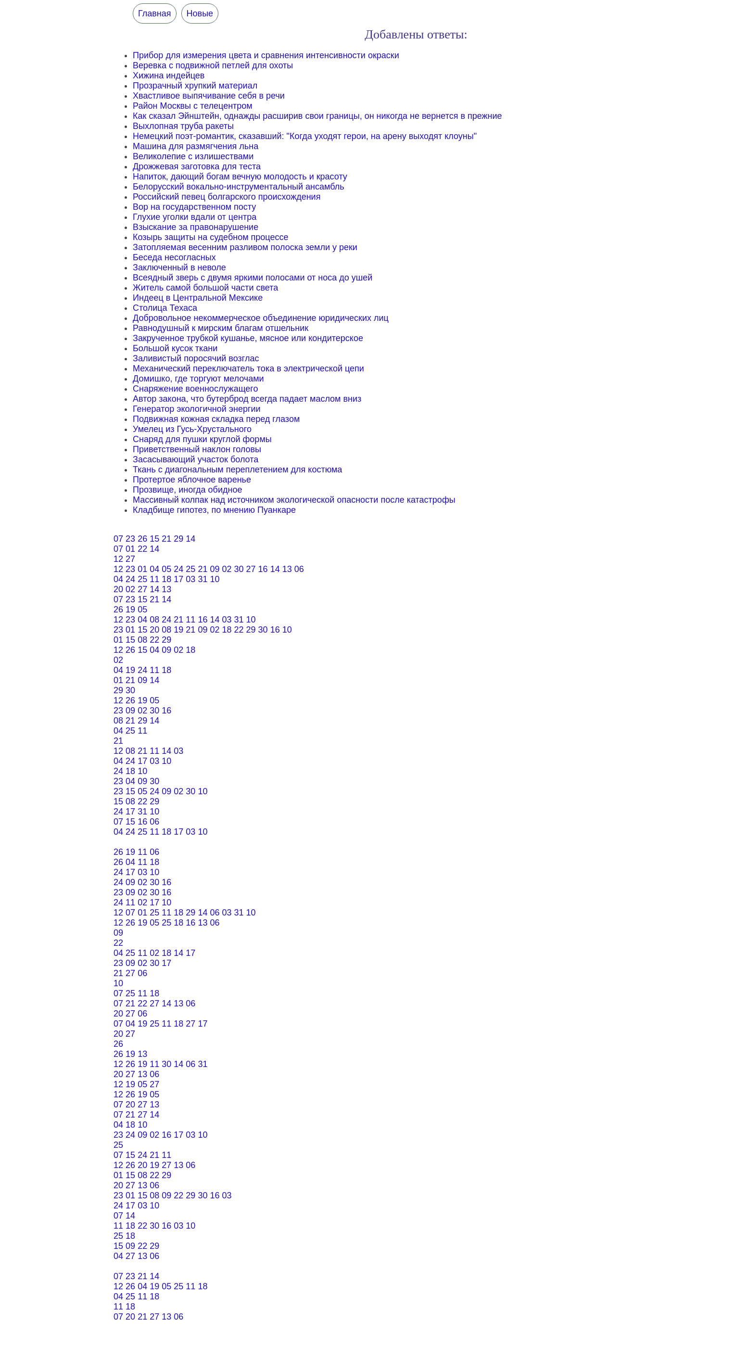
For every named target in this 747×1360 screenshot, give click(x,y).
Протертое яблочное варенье (192, 479)
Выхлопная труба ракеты (183, 126)
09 (214, 569)
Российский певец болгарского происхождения (226, 197)
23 (130, 539)
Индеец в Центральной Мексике (198, 298)
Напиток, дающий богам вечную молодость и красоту (240, 176)
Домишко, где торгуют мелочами (198, 378)
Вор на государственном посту (194, 207)
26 (142, 539)
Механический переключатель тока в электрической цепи (248, 368)
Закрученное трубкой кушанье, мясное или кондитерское (248, 338)
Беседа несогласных (174, 257)
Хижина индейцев (168, 75)
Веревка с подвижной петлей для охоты (213, 65)
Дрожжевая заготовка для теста (197, 166)
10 (214, 579)
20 (118, 589)
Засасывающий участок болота (195, 459)
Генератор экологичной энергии (197, 409)
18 (166, 579)
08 (154, 619)
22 (142, 549)
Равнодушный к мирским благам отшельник (220, 328)
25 (190, 569)
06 (299, 569)
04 (154, 569)
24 (178, 569)
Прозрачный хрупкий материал (195, 85)
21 (166, 539)
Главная (154, 13)
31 (202, 579)
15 (154, 539)
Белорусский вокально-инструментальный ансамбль (238, 186)
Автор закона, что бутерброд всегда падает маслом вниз (247, 399)
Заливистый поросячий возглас (196, 358)
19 (130, 609)
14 (190, 539)
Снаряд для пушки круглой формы (202, 439)
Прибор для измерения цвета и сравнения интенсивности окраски (266, 55)
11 (154, 579)
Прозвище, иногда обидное (187, 490)
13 (287, 569)
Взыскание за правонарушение (195, 227)
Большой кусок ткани (175, 348)
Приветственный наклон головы (197, 449)
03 (190, 579)
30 (239, 569)
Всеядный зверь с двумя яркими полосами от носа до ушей (252, 277)
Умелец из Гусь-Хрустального (192, 429)
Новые (200, 13)
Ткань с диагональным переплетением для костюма (237, 469)
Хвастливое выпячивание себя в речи (209, 96)
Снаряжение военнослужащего (195, 389)
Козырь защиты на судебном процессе (210, 237)
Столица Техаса (165, 308)
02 (226, 569)
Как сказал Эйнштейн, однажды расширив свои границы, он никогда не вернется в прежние (317, 116)
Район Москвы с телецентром (193, 106)
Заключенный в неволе (179, 267)
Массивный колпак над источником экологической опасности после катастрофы (294, 500)
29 (178, 539)
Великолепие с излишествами (193, 156)
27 (130, 559)
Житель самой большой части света (205, 287)
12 (118, 559)
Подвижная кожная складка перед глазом (216, 419)
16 (263, 569)
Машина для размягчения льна (195, 146)
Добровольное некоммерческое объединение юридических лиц (261, 318)
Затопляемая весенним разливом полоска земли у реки (245, 247)
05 (166, 569)
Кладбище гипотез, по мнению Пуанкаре (214, 510)
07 (118, 539)
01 (130, 549)
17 (178, 579)
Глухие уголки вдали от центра (194, 217)
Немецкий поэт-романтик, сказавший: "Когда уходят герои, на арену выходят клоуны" (305, 136)
